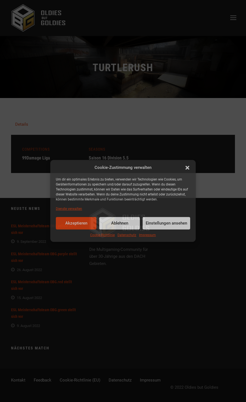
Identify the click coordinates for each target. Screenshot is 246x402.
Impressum (147, 235)
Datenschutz (126, 235)
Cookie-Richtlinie (102, 235)
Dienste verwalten (69, 208)
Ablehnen (119, 223)
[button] (187, 168)
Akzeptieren (76, 223)
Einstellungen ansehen (166, 223)
